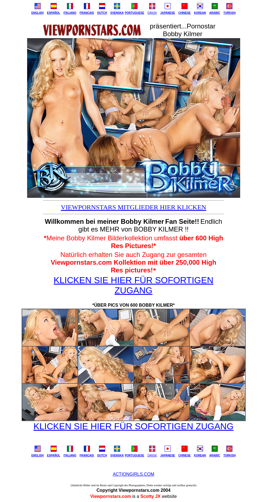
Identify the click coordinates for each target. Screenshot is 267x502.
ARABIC (214, 12)
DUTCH (102, 12)
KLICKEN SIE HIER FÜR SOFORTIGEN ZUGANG (133, 285)
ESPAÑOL (53, 12)
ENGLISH (37, 12)
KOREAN (200, 12)
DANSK (152, 12)
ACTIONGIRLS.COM (133, 474)
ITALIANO (69, 12)
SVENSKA (117, 12)
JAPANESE (167, 12)
